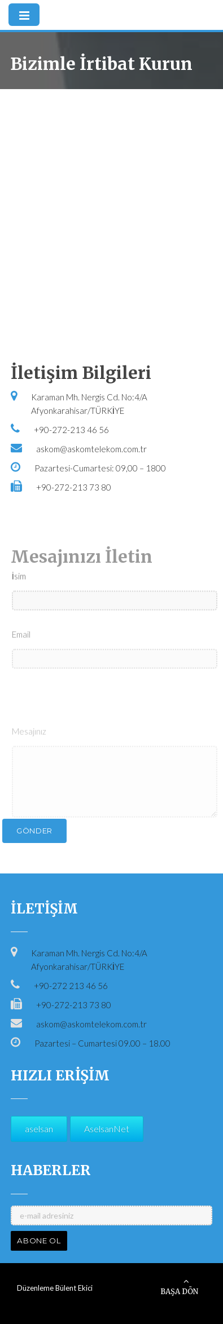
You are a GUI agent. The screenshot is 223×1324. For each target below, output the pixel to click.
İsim (19, 598)
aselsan (39, 1128)
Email (21, 655)
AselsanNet (106, 1128)
